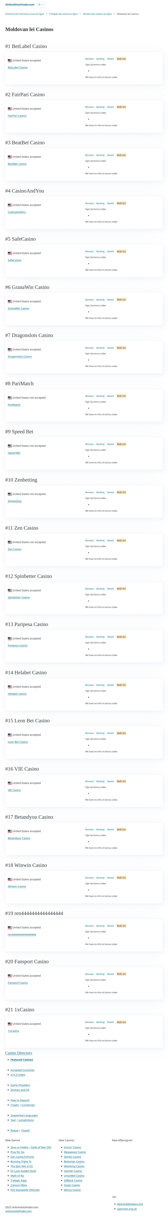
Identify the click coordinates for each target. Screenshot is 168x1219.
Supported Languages (24, 1115)
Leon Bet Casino (18, 742)
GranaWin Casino (18, 308)
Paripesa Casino (17, 645)
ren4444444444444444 (22, 934)
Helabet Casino (17, 694)
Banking (100, 58)
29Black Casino (73, 1180)
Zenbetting (14, 501)
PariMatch (14, 405)
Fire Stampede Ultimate (25, 1190)
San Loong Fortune (22, 1157)
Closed (25, 1130)
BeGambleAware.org (130, 1204)
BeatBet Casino (17, 164)
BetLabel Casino (18, 67)
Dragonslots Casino (20, 356)
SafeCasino (14, 260)
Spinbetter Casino (19, 597)
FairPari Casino (17, 115)
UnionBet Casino (74, 1175)
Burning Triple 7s (21, 1161)
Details (110, 58)
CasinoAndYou (17, 212)
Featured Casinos (21, 1059)
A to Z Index (17, 1075)
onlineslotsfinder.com (18, 1211)
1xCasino (13, 1031)
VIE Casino (14, 790)
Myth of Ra (17, 1175)
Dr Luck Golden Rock (23, 1171)
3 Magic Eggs (18, 1180)
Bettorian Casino (74, 1161)
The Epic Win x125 (21, 1166)
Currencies (28, 1105)
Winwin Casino (17, 886)
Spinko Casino (72, 1157)
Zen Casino (14, 549)
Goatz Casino (72, 1185)
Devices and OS (19, 1090)
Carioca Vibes (18, 1185)
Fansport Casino (18, 983)
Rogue (14, 1130)
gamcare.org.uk (127, 1209)
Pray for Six (17, 1152)
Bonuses (89, 58)
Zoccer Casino (72, 1147)
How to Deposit (19, 1100)
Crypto (14, 1105)
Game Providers (20, 1085)
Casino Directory (18, 1053)
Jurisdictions (26, 1120)
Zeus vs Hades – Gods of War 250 (30, 1147)
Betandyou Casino (19, 838)
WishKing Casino (74, 1166)
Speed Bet (14, 453)
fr (39, 4)
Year (13, 1120)
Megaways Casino (75, 1152)
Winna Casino (72, 1190)
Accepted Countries (22, 1070)
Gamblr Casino (73, 1171)
